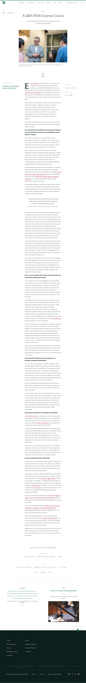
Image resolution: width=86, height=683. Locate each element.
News (54, 2)
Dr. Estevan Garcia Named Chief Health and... (24, 665)
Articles (43, 11)
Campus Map (9, 655)
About (48, 2)
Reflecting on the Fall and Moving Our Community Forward (51, 665)
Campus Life (40, 2)
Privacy (33, 674)
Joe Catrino (38, 487)
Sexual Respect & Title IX (12, 651)
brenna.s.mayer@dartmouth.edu (49, 547)
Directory (9, 648)
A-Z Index (42, 674)
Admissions (22, 2)
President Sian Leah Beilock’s (33, 92)
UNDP (49, 572)
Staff (36, 572)
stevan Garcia (35, 83)
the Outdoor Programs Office (47, 478)
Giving (61, 2)
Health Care (63, 567)
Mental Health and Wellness (46, 556)
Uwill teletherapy (56, 318)
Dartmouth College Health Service (45, 567)
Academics (31, 2)
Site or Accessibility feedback (54, 674)
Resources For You (73, 2)
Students (43, 572)
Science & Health (29, 556)
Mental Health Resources (30, 648)
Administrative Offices (11, 644)
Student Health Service (44, 423)
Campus (59, 556)
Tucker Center (36, 485)
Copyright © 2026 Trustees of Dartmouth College (17, 674)
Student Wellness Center (50, 518)
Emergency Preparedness (30, 644)
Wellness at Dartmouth (24, 567)
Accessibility (28, 651)
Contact (8, 640)
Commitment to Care (31, 416)
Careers (27, 640)
